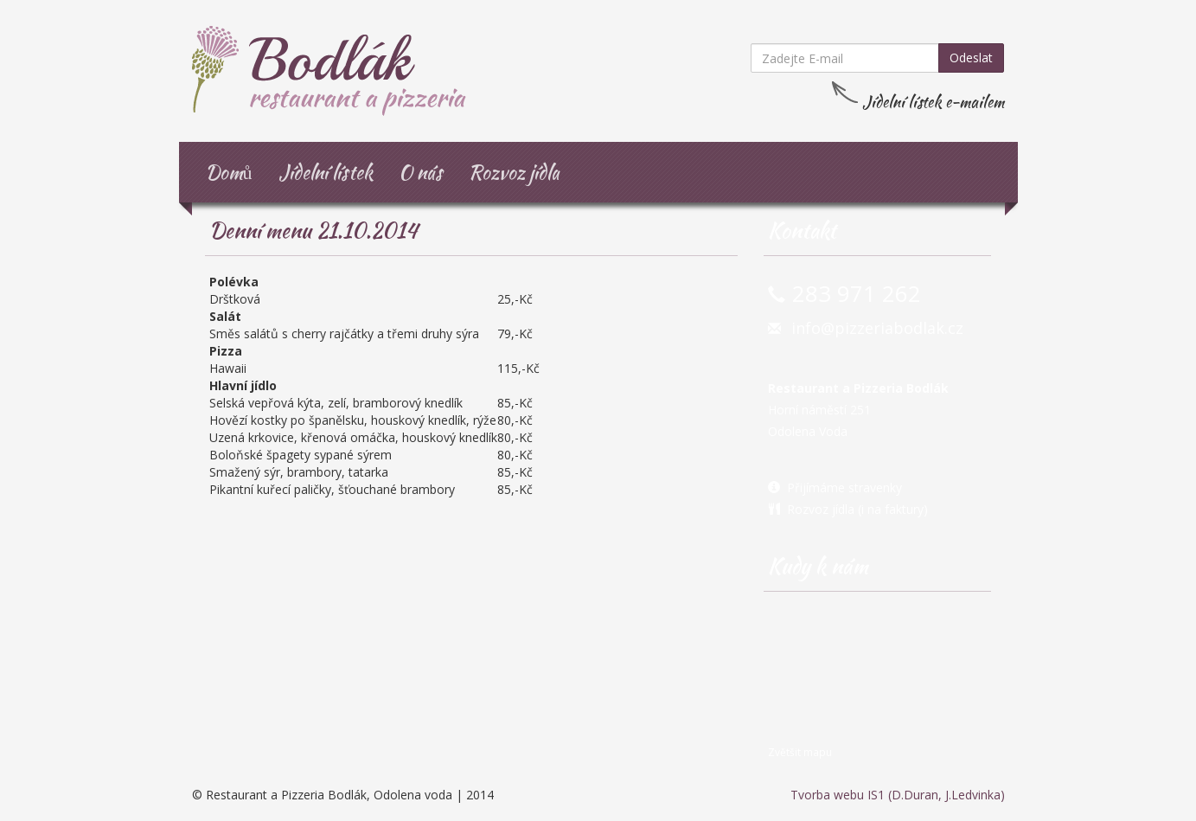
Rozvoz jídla (514, 172)
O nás (421, 172)
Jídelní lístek (325, 172)
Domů (229, 172)
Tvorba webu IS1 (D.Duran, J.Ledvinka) (897, 794)
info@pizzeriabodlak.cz (877, 327)
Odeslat (971, 57)
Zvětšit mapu (800, 752)
